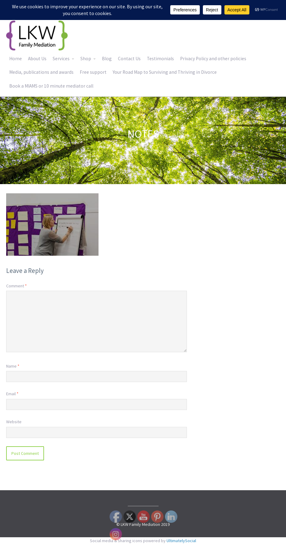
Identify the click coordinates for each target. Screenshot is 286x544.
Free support (93, 72)
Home (15, 58)
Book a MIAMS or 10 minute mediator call (51, 86)
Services (61, 58)
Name (12, 366)
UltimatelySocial (181, 540)
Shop (85, 58)
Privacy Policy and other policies (213, 58)
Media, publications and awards (41, 72)
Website (14, 421)
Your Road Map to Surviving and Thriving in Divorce (165, 72)
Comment (16, 286)
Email (12, 393)
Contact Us (129, 58)
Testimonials (160, 58)
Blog (107, 58)
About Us (37, 58)
